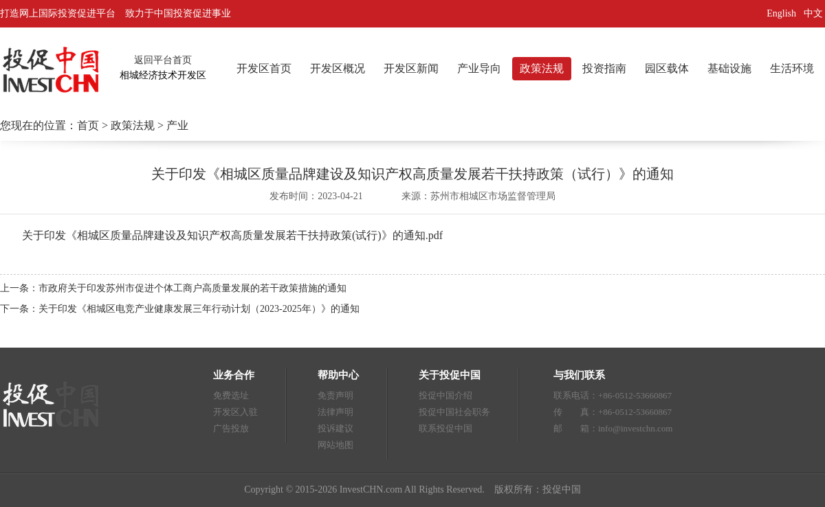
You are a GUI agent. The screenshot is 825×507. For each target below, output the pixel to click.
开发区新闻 (411, 68)
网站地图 (335, 445)
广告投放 (231, 428)
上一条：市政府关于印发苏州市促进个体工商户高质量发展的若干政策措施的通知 (173, 288)
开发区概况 (337, 68)
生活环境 (792, 68)
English (781, 13)
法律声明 (335, 412)
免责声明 (335, 395)
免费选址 (231, 395)
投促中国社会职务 (454, 412)
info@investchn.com (635, 428)
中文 (815, 13)
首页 (88, 125)
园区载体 (667, 68)
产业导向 (479, 68)
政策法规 (542, 68)
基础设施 (729, 68)
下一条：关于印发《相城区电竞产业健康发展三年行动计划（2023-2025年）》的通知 (180, 309)
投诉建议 (335, 428)
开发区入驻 (235, 412)
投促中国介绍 (445, 395)
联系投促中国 (445, 428)
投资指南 (604, 68)
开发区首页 (264, 68)
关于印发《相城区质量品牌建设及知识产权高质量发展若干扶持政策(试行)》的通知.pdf (232, 235)
